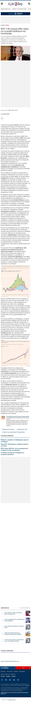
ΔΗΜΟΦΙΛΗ (5, 608)
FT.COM (7, 25)
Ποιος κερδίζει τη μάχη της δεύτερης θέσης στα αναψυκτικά (13, 613)
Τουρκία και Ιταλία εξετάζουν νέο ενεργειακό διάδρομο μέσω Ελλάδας (12, 633)
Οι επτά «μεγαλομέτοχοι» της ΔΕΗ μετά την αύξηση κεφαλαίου (14, 620)
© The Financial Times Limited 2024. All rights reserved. (17, 416)
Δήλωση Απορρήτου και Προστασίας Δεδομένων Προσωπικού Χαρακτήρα (14, 693)
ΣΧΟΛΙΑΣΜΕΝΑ (25, 608)
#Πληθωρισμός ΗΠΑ (22, 429)
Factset (13, 676)
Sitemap (16, 671)
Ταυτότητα (3, 671)
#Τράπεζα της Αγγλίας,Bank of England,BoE (13, 432)
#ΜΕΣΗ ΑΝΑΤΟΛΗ (5, 9)
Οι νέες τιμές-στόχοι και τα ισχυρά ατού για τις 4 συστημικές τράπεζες (13, 640)
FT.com (3, 676)
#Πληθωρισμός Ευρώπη (8, 429)
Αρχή (23, 667)
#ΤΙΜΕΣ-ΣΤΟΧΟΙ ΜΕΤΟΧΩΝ (19, 9)
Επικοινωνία (10, 671)
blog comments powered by (10, 661)
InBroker (27, 685)
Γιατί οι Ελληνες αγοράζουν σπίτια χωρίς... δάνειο (14, 626)
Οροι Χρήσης (22, 671)
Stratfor (8, 676)
